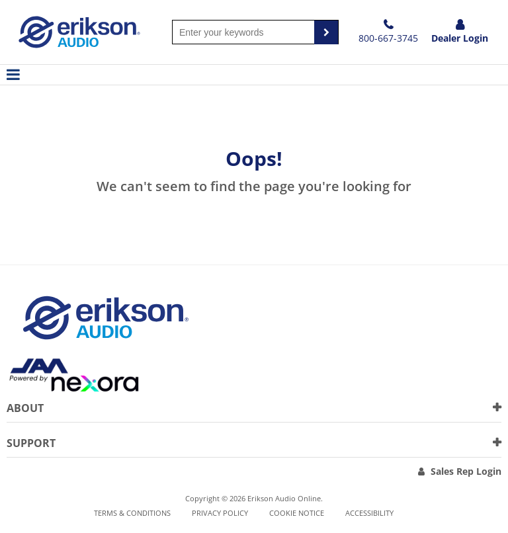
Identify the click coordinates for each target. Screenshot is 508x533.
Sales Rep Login (466, 471)
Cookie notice (296, 513)
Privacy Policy (220, 513)
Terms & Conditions (132, 513)
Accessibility (369, 513)
